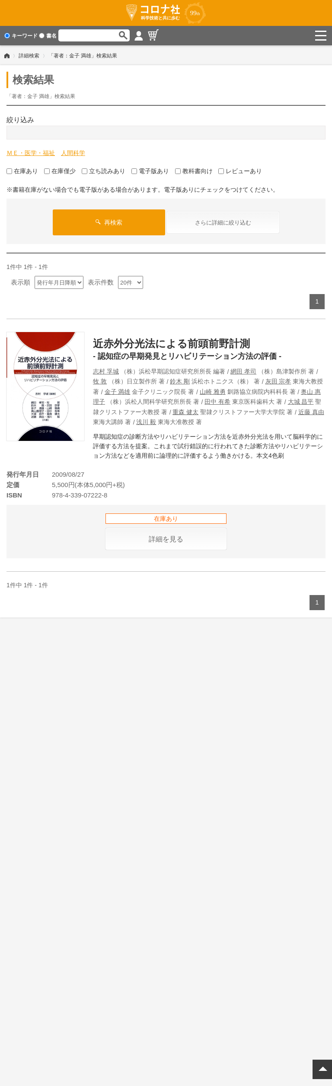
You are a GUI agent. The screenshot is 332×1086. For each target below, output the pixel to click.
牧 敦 (100, 381)
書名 (48, 36)
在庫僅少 (60, 171)
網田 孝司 (243, 371)
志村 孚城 (106, 371)
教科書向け (194, 171)
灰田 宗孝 (278, 381)
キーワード (21, 36)
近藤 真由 (311, 411)
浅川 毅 (146, 421)
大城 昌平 (301, 401)
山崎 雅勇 (213, 391)
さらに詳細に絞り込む (223, 222)
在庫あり (22, 171)
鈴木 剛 (180, 381)
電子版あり (150, 171)
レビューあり (240, 171)
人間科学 (73, 152)
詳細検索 (29, 56)
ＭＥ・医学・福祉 (30, 152)
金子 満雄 (118, 391)
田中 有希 (217, 401)
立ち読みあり (103, 171)
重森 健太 (185, 411)
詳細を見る (166, 539)
